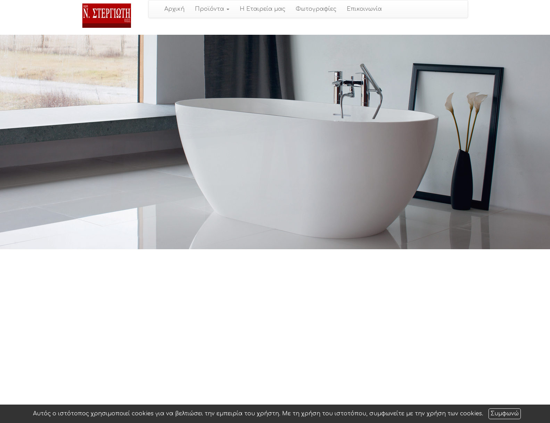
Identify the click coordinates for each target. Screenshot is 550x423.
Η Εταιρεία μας (262, 9)
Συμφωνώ (505, 413)
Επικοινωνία (364, 9)
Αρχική (174, 9)
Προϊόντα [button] (212, 9)
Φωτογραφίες (316, 9)
